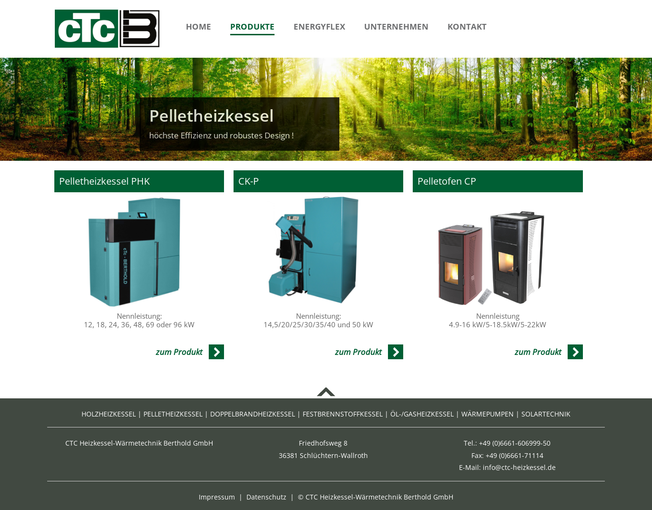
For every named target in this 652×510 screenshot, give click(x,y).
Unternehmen (396, 26)
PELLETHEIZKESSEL (173, 413)
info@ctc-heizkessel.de (519, 467)
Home (198, 26)
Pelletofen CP (447, 181)
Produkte (252, 26)
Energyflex (319, 26)
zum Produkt (179, 351)
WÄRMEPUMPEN (487, 413)
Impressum (217, 496)
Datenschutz (266, 496)
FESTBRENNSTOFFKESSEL (343, 413)
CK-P (248, 181)
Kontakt (467, 26)
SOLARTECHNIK (545, 413)
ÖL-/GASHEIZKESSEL (422, 413)
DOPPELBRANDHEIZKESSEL (252, 413)
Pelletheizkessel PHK (104, 181)
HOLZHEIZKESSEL (109, 413)
